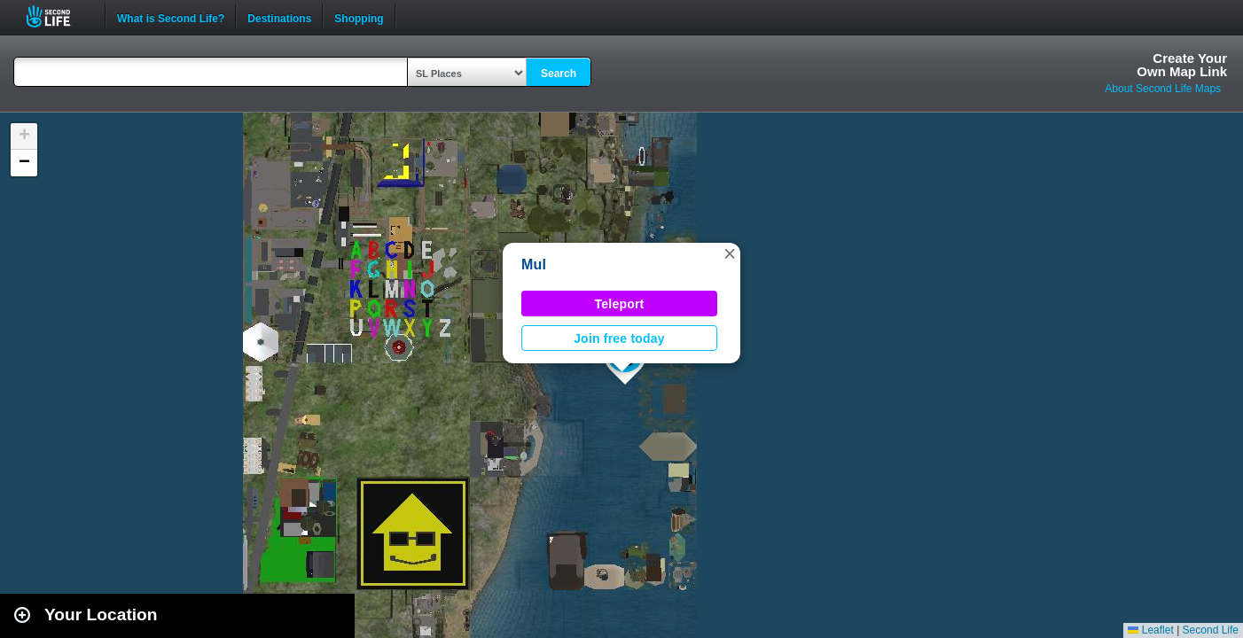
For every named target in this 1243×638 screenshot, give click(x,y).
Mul (533, 264)
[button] (729, 253)
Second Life (58, 16)
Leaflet (1150, 630)
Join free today (619, 338)
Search (558, 73)
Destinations (279, 16)
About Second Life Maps (1163, 88)
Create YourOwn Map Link (1182, 65)
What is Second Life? (170, 16)
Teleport (620, 304)
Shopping (358, 16)
